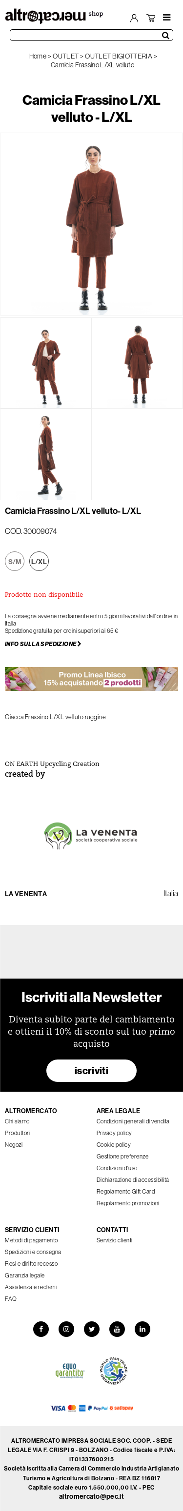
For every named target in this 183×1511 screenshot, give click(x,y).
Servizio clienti (115, 1240)
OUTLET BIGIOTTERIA (118, 56)
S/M (14, 561)
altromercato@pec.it (91, 1496)
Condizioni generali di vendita (133, 1121)
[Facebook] (41, 1329)
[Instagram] (66, 1329)
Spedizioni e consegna (33, 1252)
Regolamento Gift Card (126, 1191)
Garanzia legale (25, 1275)
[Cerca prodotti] (91, 35)
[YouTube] (117, 1329)
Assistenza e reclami (31, 1287)
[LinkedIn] (142, 1329)
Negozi (13, 1144)
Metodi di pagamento (31, 1240)
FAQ (11, 1298)
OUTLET (66, 56)
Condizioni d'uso (117, 1168)
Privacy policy (114, 1133)
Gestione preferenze (123, 1156)
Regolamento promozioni (128, 1203)
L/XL (39, 561)
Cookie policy (114, 1144)
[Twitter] (92, 1329)
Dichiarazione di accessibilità (133, 1179)
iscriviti (91, 1070)
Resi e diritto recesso (31, 1263)
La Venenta (26, 893)
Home (37, 56)
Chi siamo (17, 1121)
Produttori (17, 1133)
